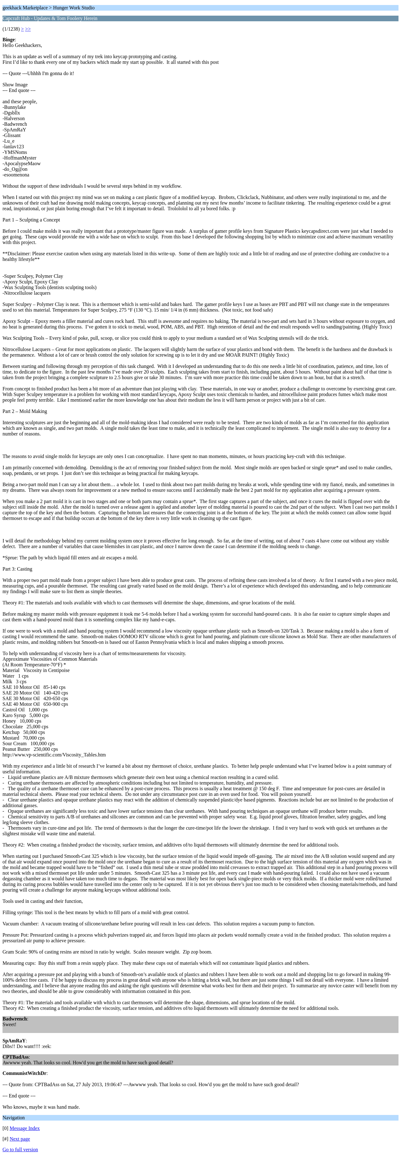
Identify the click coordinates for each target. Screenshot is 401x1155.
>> (28, 29)
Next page (20, 1139)
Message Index (25, 1128)
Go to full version (20, 1149)
